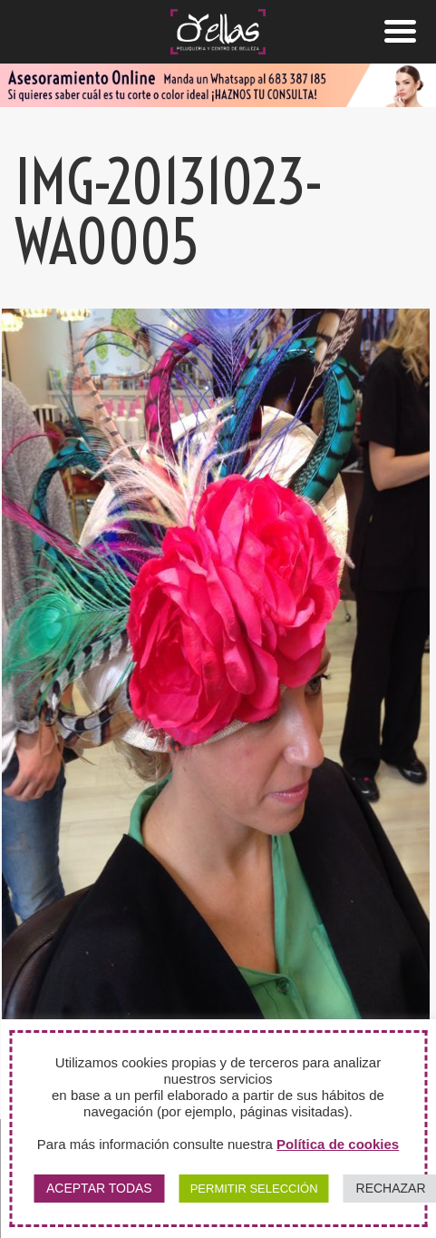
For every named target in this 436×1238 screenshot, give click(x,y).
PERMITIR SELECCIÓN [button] (254, 1188)
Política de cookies (337, 1144)
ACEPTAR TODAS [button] (99, 1188)
